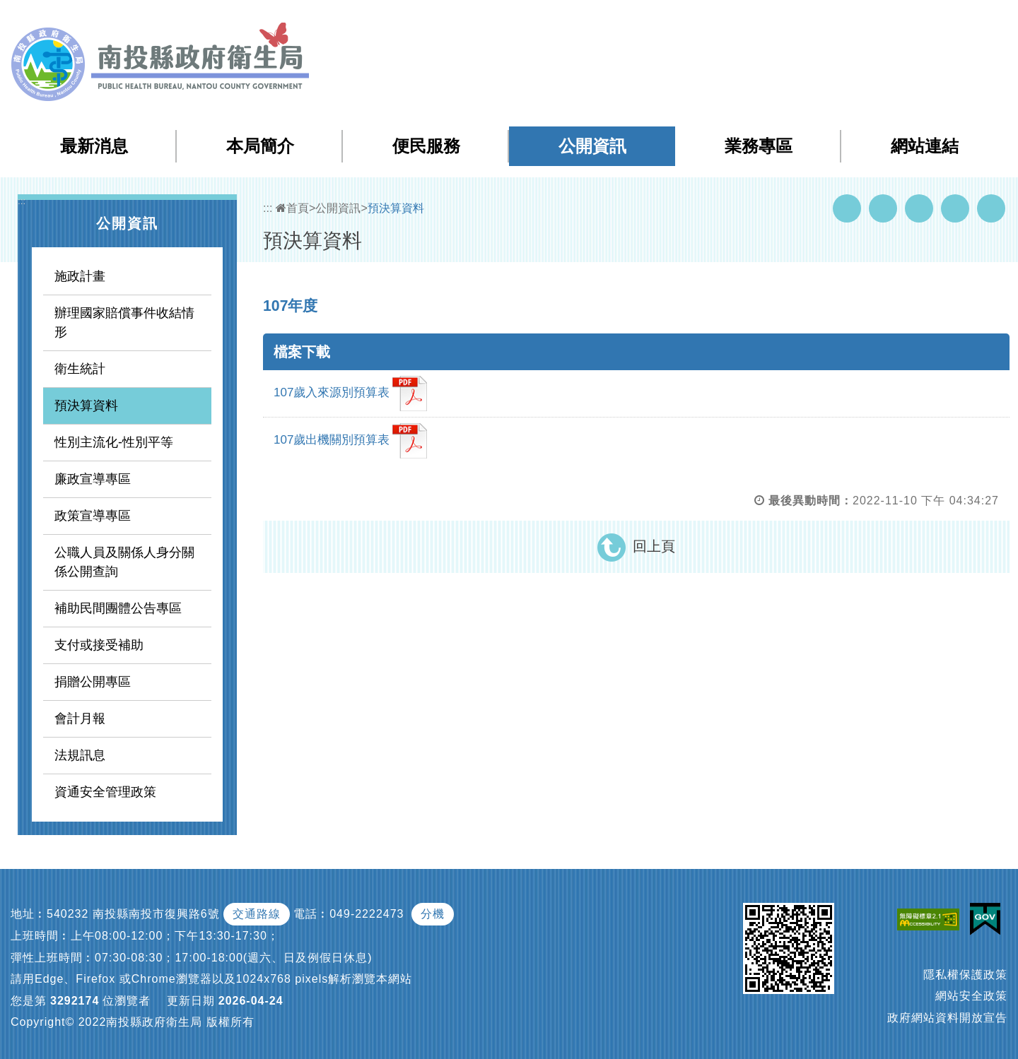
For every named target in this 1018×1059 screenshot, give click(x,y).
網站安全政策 (971, 996)
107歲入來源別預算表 (350, 393)
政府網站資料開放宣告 (947, 1018)
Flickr (955, 208)
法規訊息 (79, 755)
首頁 (292, 208)
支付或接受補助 (99, 645)
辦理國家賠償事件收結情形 (124, 322)
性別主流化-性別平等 (113, 442)
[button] (951, 20)
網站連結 (925, 145)
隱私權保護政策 (965, 975)
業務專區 (758, 145)
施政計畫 (79, 276)
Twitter (919, 208)
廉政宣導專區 (92, 479)
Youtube (883, 208)
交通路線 (257, 914)
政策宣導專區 (92, 516)
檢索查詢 (808, 20)
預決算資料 (86, 405)
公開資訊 (592, 145)
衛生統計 (79, 369)
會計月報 (79, 718)
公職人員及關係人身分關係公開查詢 (124, 562)
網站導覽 (752, 20)
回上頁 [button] (654, 546)
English (912, 20)
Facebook (847, 208)
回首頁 (863, 20)
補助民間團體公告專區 (118, 608)
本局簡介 (260, 145)
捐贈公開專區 (92, 682)
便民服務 (426, 145)
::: (723, 21)
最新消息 (94, 145)
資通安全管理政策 (105, 792)
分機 (433, 914)
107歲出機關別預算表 (350, 440)
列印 (991, 208)
